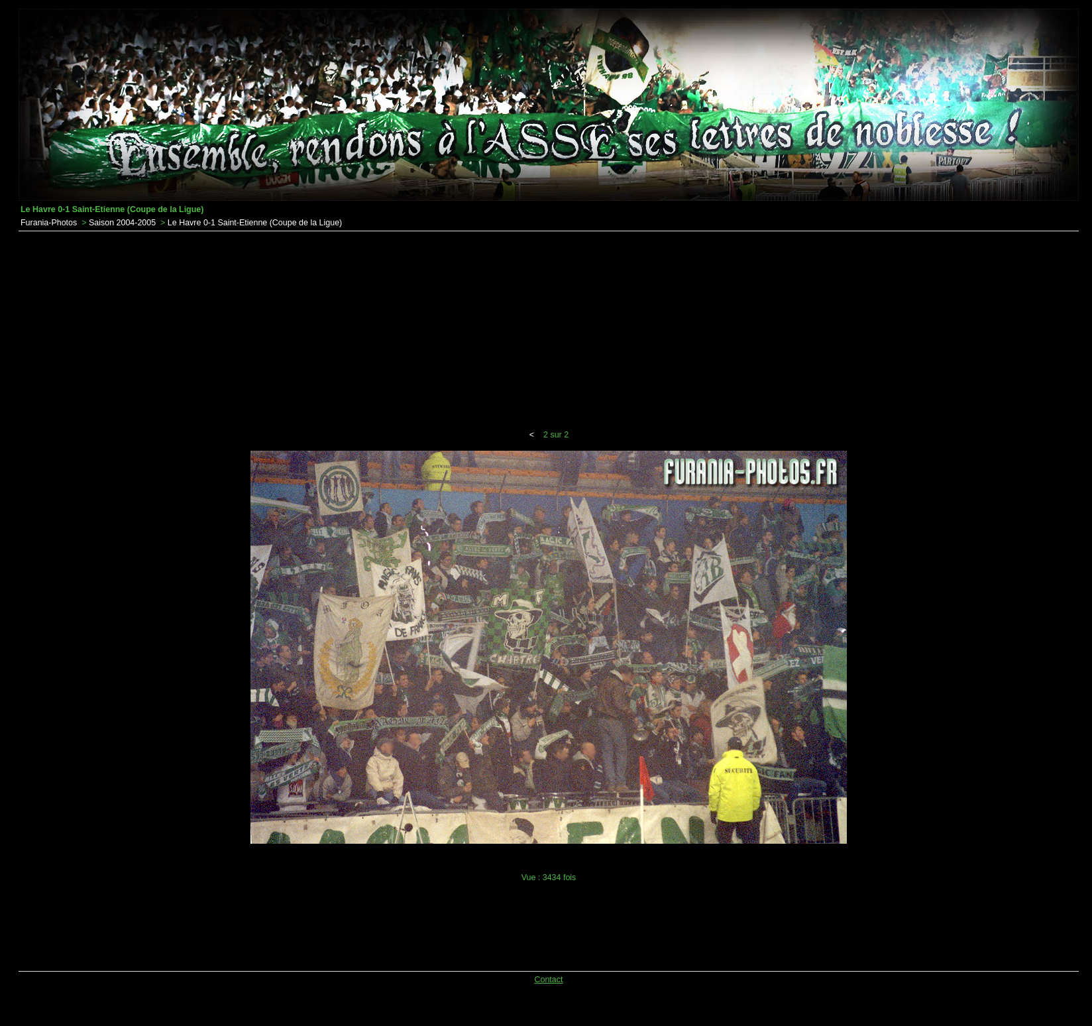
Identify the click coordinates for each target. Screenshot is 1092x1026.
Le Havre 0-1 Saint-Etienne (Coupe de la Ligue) (255, 222)
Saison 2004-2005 (122, 222)
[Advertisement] (548, 331)
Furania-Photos (49, 222)
